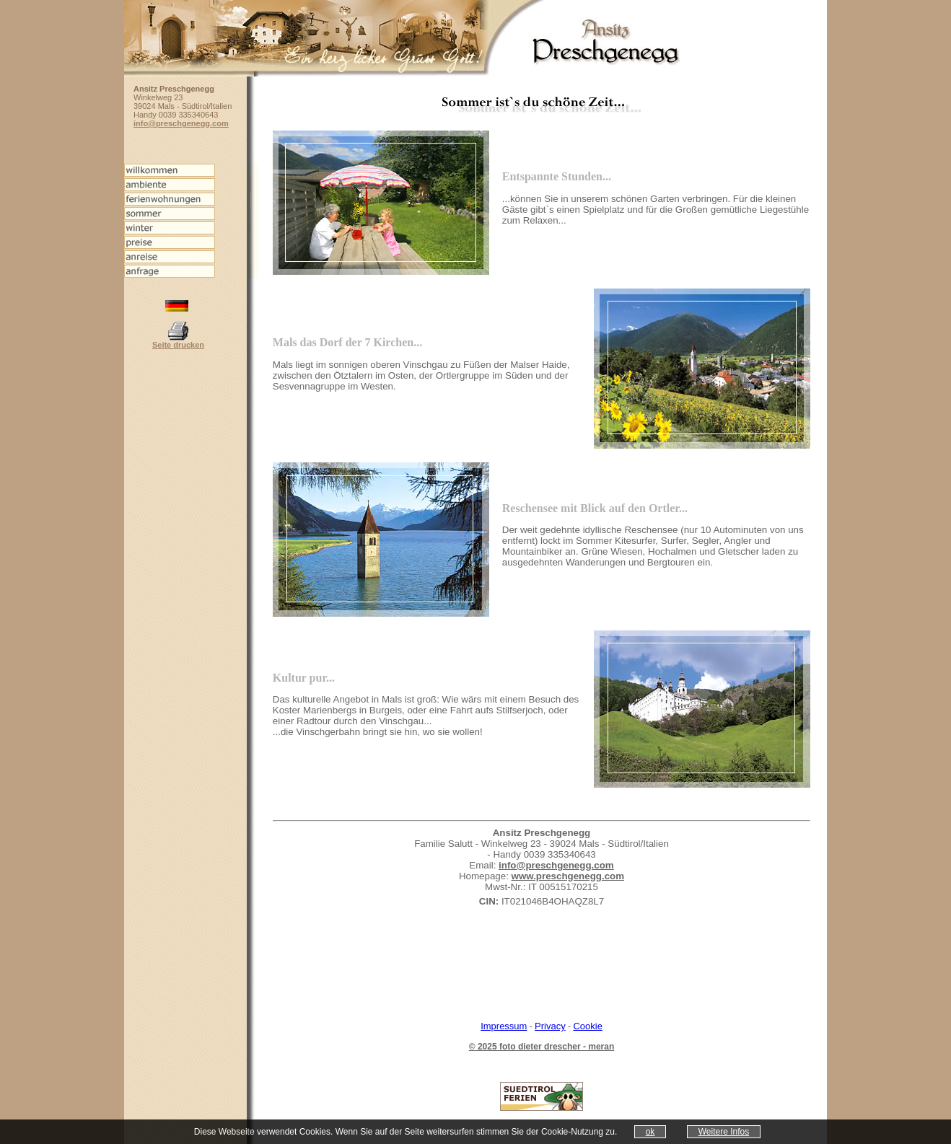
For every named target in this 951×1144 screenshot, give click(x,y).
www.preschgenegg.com (568, 876)
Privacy (550, 1026)
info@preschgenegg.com (556, 865)
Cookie (587, 1026)
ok (650, 1132)
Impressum (504, 1026)
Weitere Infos (723, 1132)
